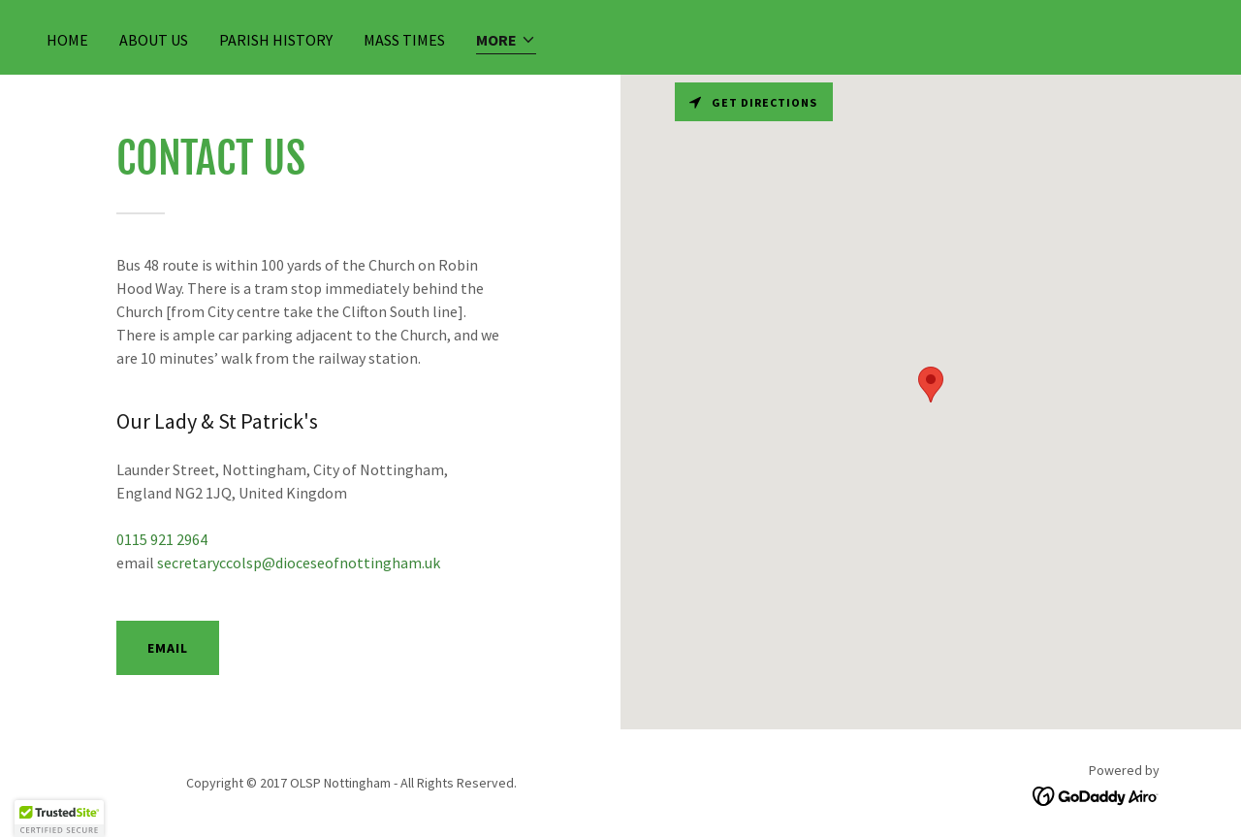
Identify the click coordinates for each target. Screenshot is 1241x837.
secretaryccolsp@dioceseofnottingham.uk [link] (298, 562)
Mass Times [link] (404, 39)
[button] (506, 41)
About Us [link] (153, 39)
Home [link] (67, 39)
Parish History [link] (276, 39)
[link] (1096, 794)
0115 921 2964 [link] (161, 539)
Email (167, 648)
